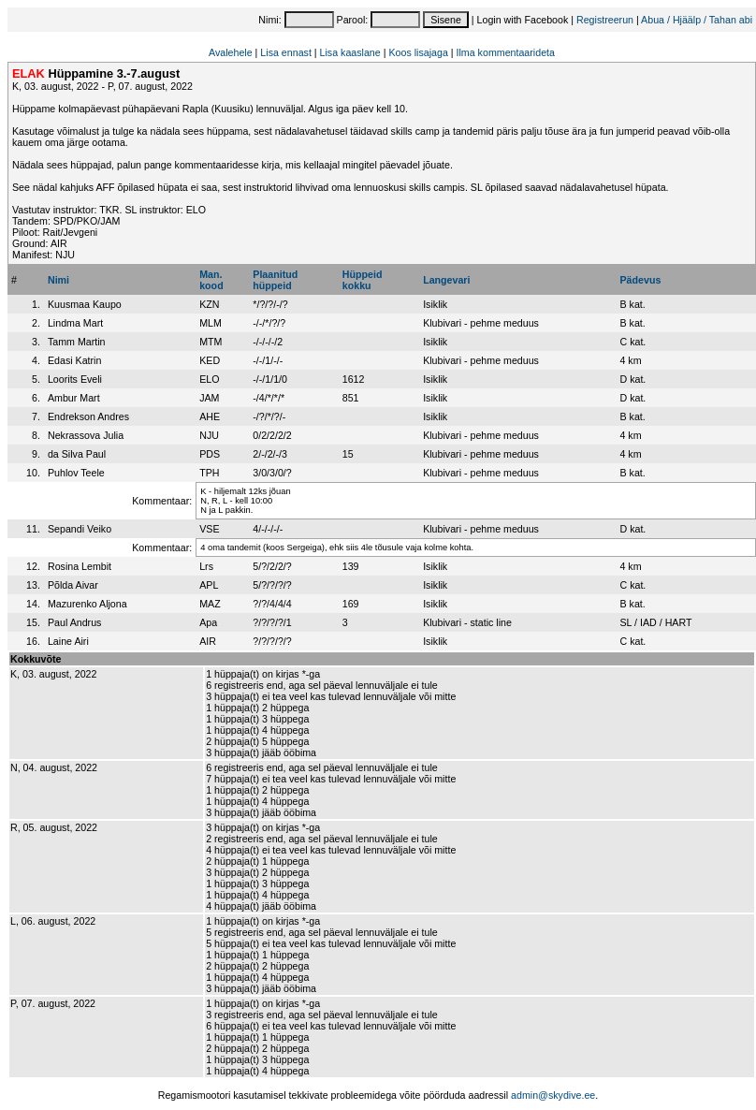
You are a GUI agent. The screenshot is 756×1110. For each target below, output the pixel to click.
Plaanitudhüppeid (275, 280)
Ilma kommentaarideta (506, 52)
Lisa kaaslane (350, 52)
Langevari (446, 279)
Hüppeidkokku (362, 280)
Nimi (58, 279)
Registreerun (604, 19)
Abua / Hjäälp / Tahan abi (696, 19)
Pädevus (640, 279)
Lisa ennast (286, 52)
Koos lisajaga (417, 52)
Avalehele (231, 52)
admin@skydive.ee (553, 1095)
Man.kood (211, 280)
